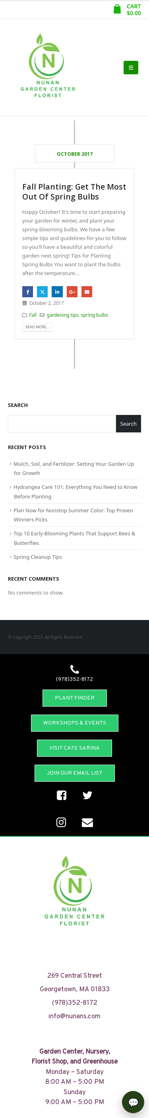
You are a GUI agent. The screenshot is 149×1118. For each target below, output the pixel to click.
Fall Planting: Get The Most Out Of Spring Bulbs (74, 191)
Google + (72, 291)
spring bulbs (94, 315)
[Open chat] (133, 1102)
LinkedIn (57, 291)
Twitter (42, 291)
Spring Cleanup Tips (38, 556)
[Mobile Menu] (131, 67)
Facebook (27, 291)
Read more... (37, 326)
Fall (33, 315)
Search (18, 405)
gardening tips (63, 315)
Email (86, 291)
